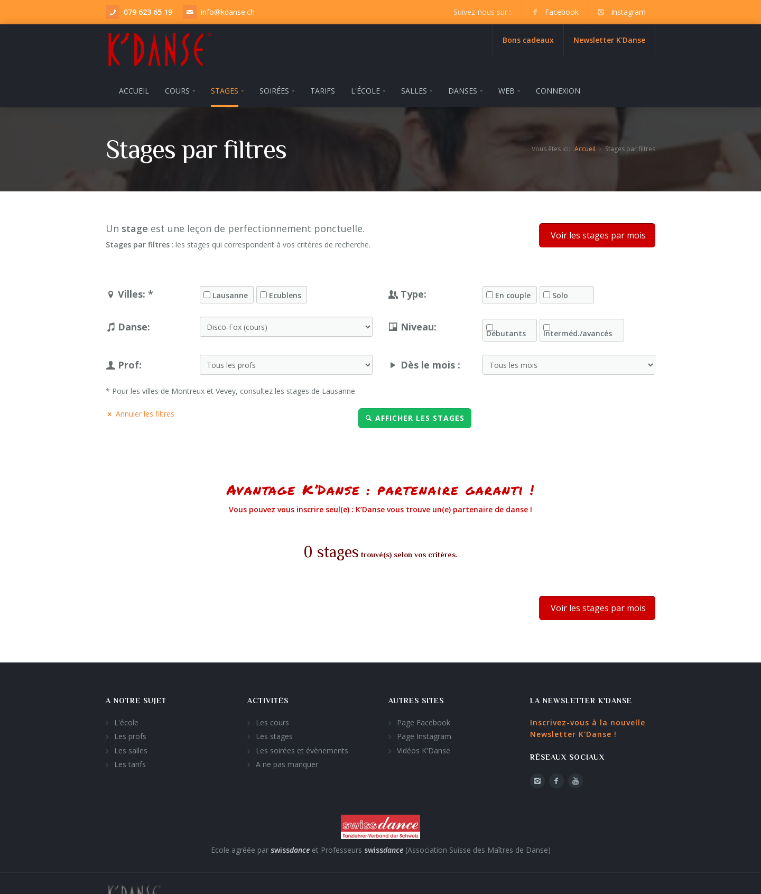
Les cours (272, 721)
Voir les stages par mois (597, 233)
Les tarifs (130, 763)
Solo (560, 294)
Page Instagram (424, 735)
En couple (513, 294)
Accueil (585, 147)
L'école (126, 721)
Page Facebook (423, 721)
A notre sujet (136, 698)
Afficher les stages (415, 416)
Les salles (130, 749)
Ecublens (285, 294)
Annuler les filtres (140, 412)
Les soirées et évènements (302, 749)
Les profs (130, 735)
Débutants (506, 332)
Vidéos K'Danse (423, 749)
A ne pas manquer (287, 763)
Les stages (274, 735)
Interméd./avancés (577, 332)
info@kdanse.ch (228, 12)
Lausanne (230, 294)
